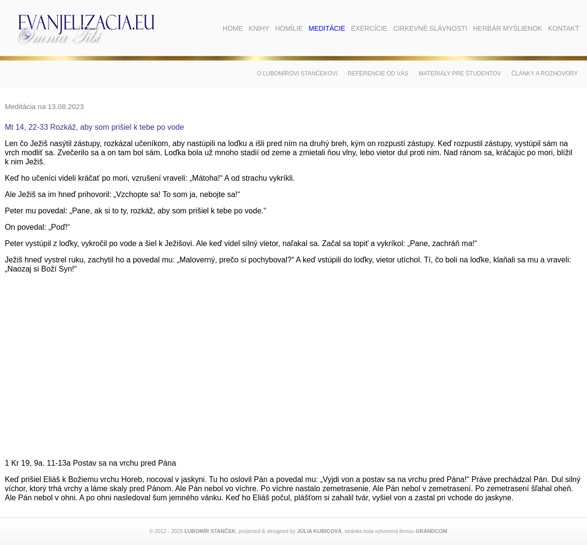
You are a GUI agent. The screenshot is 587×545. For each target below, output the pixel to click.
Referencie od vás (378, 73)
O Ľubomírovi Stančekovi (297, 73)
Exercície (369, 28)
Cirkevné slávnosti (430, 28)
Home (233, 28)
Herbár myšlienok (507, 28)
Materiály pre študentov (460, 73)
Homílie (289, 28)
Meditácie (326, 28)
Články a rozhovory (544, 73)
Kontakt (563, 28)
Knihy (259, 28)
